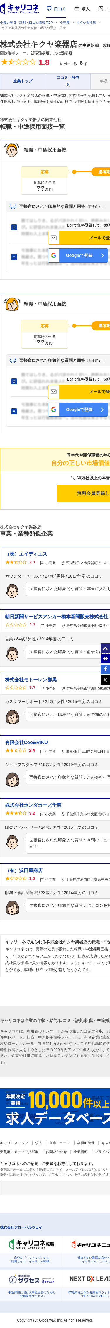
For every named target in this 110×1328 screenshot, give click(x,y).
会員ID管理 (86, 1143)
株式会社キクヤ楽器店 (38, 44)
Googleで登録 (79, 255)
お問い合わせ (56, 1152)
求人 (86, 8)
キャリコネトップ (14, 1143)
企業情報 (81, 1152)
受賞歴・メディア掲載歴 (19, 1152)
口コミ (60, 8)
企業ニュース (59, 1143)
